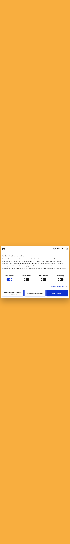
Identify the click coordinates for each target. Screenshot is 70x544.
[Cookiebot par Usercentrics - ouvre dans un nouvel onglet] (54, 249)
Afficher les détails (57, 286)
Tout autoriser (57, 293)
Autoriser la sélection (35, 293)
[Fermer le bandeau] (67, 249)
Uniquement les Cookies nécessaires (13, 293)
